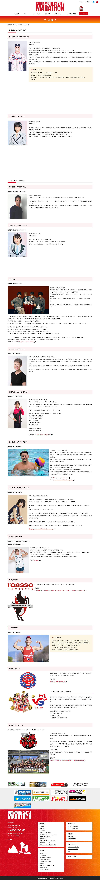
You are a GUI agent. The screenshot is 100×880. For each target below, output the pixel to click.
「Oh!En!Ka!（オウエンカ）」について (48, 834)
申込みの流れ (43, 855)
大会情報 (16, 14)
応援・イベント (59, 14)
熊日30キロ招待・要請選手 (46, 832)
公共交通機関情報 (72, 838)
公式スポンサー (43, 838)
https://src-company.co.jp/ (44, 434)
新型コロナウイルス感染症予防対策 (48, 845)
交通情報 (47, 14)
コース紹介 (42, 828)
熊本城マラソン (12, 25)
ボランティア (36, 14)
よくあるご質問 (72, 14)
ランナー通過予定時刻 (73, 849)
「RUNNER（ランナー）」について (47, 840)
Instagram (36, 560)
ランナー (26, 14)
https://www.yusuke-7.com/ (60, 478)
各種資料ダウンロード (45, 843)
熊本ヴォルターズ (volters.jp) (57, 681)
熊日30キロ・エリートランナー (47, 865)
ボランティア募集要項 (73, 826)
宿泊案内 (42, 863)
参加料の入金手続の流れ (45, 857)
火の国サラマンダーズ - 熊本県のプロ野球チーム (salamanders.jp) (67, 760)
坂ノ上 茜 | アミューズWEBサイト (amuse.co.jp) (41, 529)
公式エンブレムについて (45, 836)
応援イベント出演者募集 (73, 847)
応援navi (70, 851)
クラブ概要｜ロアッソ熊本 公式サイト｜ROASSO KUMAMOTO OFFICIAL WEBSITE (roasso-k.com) (59, 590)
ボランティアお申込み (73, 828)
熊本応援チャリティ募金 (45, 861)
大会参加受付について (45, 859)
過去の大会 (89, 1)
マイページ (84, 14)
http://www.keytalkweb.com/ (26, 342)
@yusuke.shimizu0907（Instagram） (63, 480)
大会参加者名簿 (43, 867)
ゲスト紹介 (42, 830)
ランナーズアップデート (45, 869)
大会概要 (42, 826)
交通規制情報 (71, 836)
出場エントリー (43, 853)
